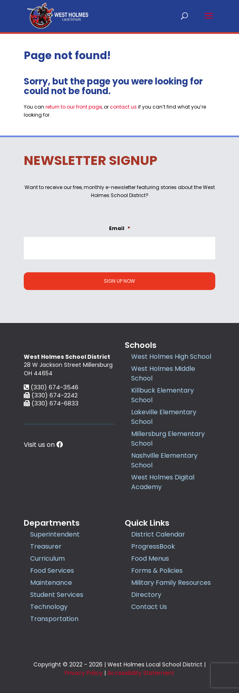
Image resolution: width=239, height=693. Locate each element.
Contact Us (149, 606)
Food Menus (150, 558)
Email (119, 228)
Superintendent (55, 534)
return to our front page (73, 106)
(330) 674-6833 (51, 446)
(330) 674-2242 (51, 438)
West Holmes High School (171, 356)
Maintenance (51, 582)
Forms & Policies (157, 570)
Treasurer (46, 546)
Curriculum (47, 558)
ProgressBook (153, 546)
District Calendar (158, 534)
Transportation (54, 618)
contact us (123, 106)
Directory (146, 594)
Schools (141, 345)
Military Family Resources (171, 582)
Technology (49, 606)
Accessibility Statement (140, 673)
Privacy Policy (84, 673)
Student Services (56, 594)
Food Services (52, 570)
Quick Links (147, 522)
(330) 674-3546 (51, 430)
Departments (52, 522)
